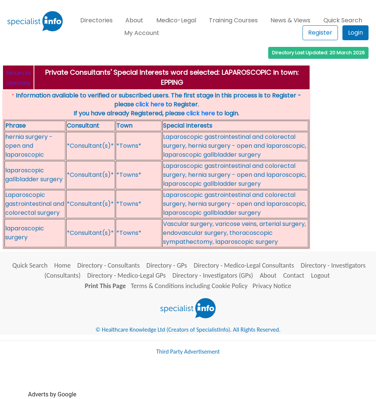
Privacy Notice (272, 286)
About (134, 20)
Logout (320, 275)
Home (62, 265)
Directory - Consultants (108, 265)
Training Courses (233, 20)
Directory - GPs (167, 265)
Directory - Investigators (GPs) (212, 275)
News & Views (290, 20)
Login (355, 32)
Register (320, 32)
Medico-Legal (176, 20)
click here (149, 104)
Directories (96, 20)
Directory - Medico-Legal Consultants (244, 265)
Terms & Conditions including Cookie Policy (189, 286)
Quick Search (342, 20)
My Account (141, 33)
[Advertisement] (214, 379)
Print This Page (105, 286)
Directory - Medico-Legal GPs (126, 275)
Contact (293, 275)
